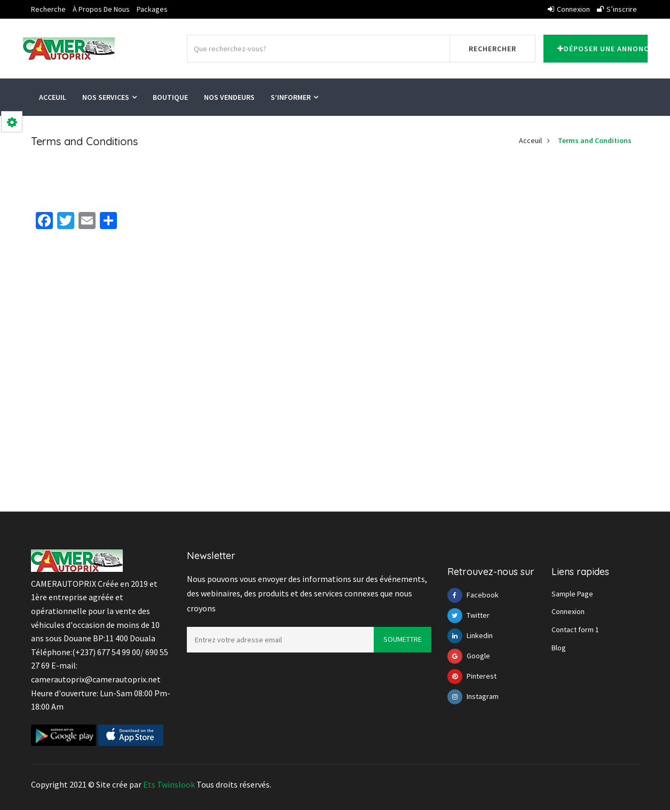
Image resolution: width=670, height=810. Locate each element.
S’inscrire (617, 9)
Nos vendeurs (229, 97)
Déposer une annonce (602, 48)
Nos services (109, 97)
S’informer (294, 97)
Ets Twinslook (169, 784)
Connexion (569, 9)
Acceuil (52, 97)
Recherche (48, 9)
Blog (558, 647)
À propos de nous (101, 9)
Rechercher (492, 48)
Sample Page (572, 594)
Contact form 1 (575, 629)
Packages (152, 9)
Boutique (170, 97)
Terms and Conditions (595, 140)
